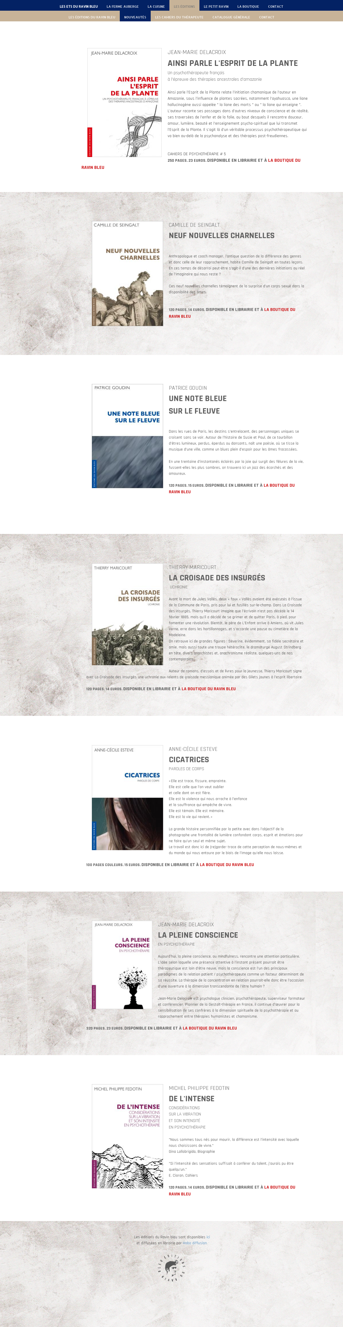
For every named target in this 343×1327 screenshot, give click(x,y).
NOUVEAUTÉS (135, 17)
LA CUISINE (156, 6)
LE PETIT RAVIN (216, 6)
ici (185, 1251)
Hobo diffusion (180, 1253)
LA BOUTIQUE (248, 6)
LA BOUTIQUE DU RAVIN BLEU (200, 649)
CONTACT (275, 6)
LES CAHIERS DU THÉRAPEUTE (179, 17)
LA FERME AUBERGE (123, 6)
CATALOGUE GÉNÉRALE (231, 17)
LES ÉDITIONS (184, 6)
